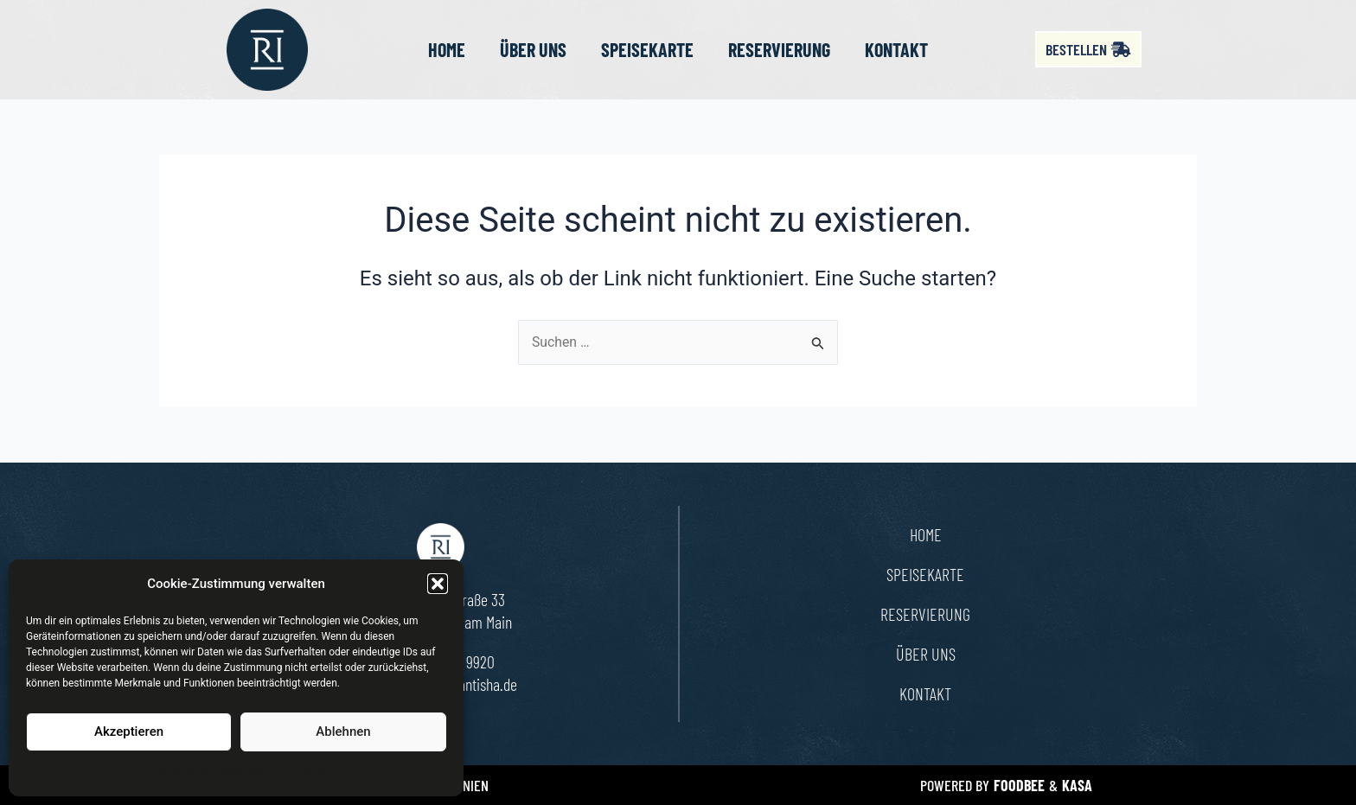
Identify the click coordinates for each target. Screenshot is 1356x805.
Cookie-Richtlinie (172, 772)
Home (446, 49)
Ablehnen (343, 731)
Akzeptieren (128, 731)
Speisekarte (647, 49)
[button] (437, 583)
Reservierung (779, 49)
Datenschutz (249, 772)
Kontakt (896, 49)
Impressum (312, 772)
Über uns (533, 49)
